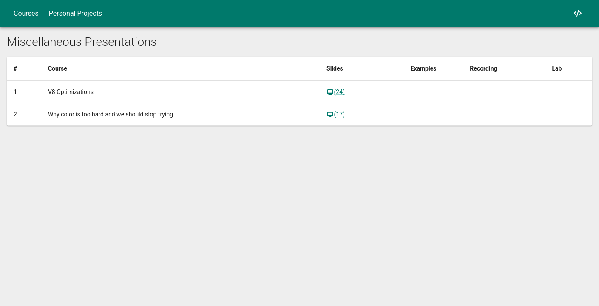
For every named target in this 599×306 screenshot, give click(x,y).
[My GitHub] (577, 13)
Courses (26, 13)
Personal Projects (75, 13)
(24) (335, 91)
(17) (335, 114)
